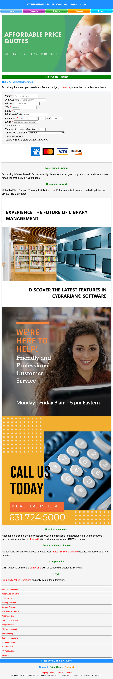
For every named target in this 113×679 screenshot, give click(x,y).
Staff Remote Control (10, 611)
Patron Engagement (9, 620)
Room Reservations (9, 638)
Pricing (56, 11)
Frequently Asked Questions (16, 580)
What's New (6, 655)
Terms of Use (67, 673)
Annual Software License (65, 551)
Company (44, 673)
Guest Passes (7, 598)
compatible (35, 567)
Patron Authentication (10, 594)
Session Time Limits (9, 589)
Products (34, 11)
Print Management (9, 629)
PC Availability (7, 647)
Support (79, 11)
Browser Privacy (8, 607)
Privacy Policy (55, 673)
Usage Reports (7, 625)
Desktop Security (8, 603)
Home (11, 11)
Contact (101, 11)
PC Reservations (8, 642)
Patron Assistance (8, 616)
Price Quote (56, 667)
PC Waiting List (7, 651)
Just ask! (34, 539)
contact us (64, 87)
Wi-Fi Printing (7, 633)
